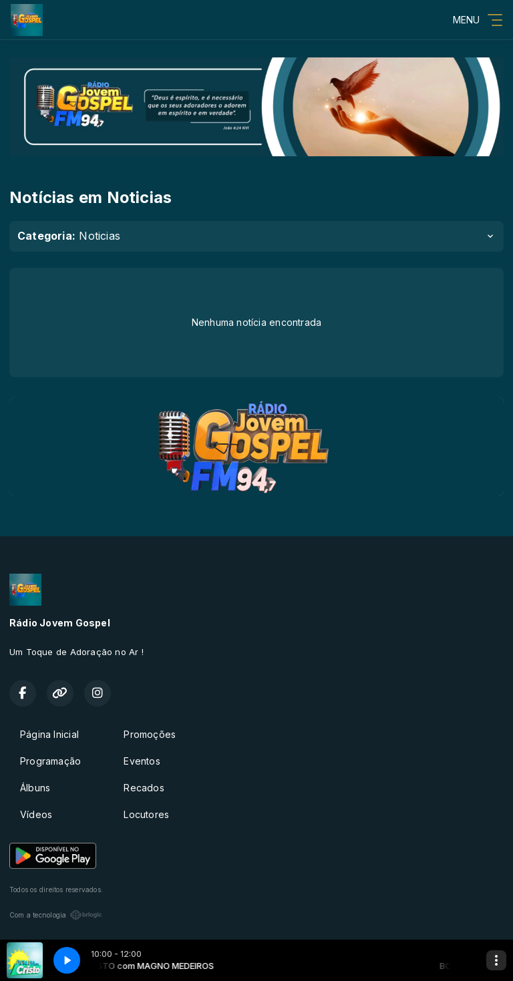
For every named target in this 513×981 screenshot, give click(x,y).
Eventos (142, 761)
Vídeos (36, 814)
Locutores (146, 814)
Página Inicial (49, 734)
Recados (144, 787)
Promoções (150, 734)
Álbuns (35, 787)
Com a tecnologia (55, 915)
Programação (50, 761)
